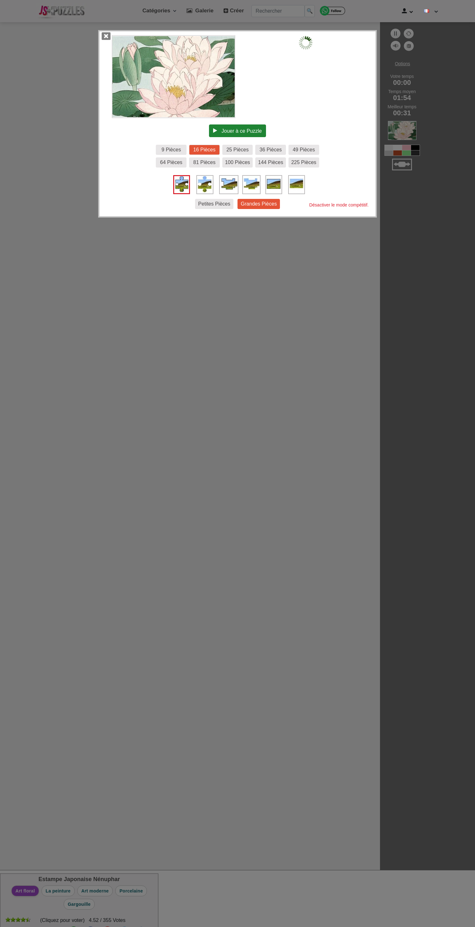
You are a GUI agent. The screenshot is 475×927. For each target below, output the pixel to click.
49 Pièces (304, 149)
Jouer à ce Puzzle (237, 131)
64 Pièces (171, 162)
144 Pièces (270, 162)
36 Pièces (271, 149)
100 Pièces (237, 162)
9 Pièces (171, 149)
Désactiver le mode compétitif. (339, 204)
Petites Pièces (214, 203)
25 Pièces (237, 149)
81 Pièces (204, 162)
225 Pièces (303, 162)
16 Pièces (204, 149)
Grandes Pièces (259, 203)
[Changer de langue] (431, 11)
